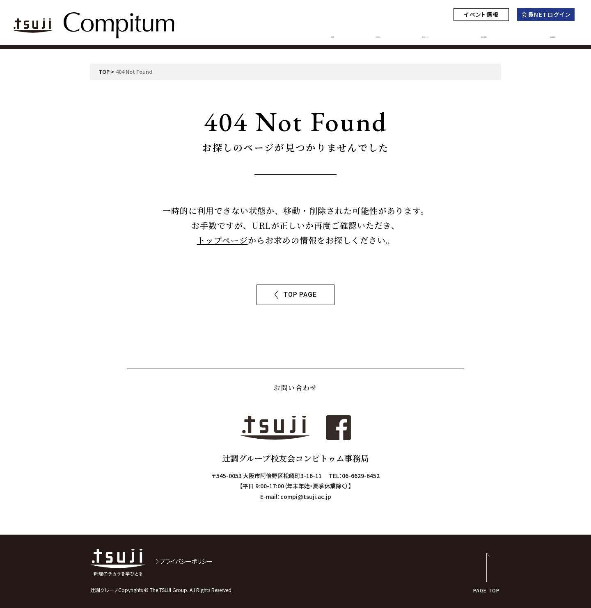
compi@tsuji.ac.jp (305, 496)
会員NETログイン (545, 14)
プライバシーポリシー (186, 561)
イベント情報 (481, 14)
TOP (104, 71)
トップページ (222, 240)
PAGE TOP (486, 590)
